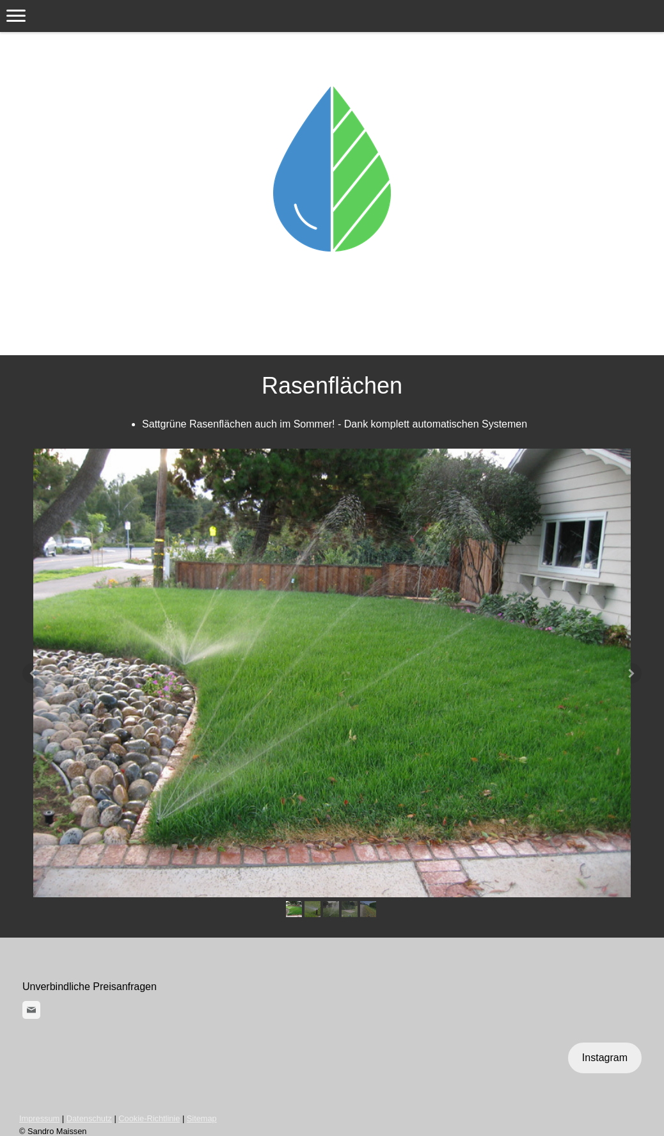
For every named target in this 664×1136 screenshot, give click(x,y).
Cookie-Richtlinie (149, 1118)
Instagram (605, 1057)
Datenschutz (89, 1118)
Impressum (39, 1118)
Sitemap (202, 1118)
